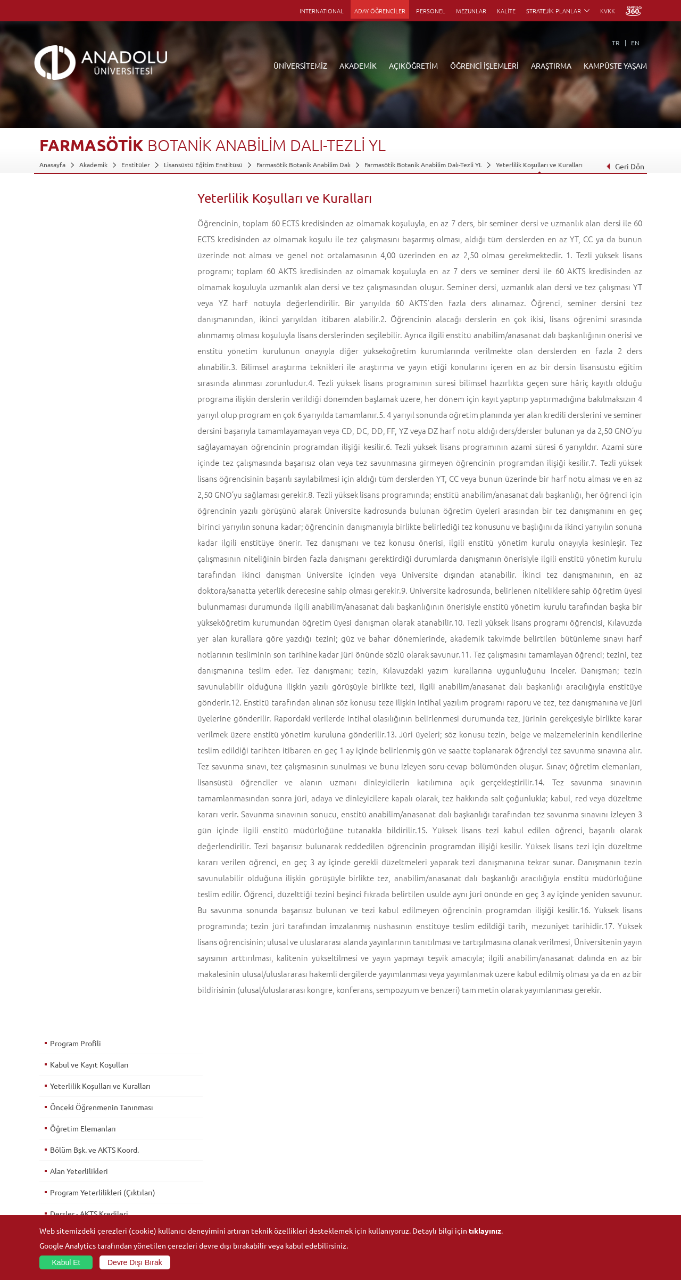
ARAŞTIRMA (551, 65)
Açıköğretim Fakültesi (270, 1127)
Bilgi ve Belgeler (63, 1189)
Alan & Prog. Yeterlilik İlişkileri (99, 393)
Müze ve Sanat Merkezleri (576, 1152)
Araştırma (253, 1152)
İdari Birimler (58, 1140)
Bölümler (52, 1152)
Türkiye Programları (268, 1140)
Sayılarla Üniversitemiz (71, 1127)
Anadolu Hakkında (65, 1115)
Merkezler (454, 1127)
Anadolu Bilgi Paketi (368, 1140)
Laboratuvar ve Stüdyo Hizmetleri (488, 1201)
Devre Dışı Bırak (134, 1262)
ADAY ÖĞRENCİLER (379, 10)
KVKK (607, 10)
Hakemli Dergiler (463, 1164)
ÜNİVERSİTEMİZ (300, 65)
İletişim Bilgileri (61, 1213)
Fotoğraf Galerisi (563, 1213)
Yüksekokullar (159, 1152)
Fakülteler (153, 1115)
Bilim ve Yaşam (460, 1213)
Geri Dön (625, 166)
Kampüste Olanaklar (568, 1201)
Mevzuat (51, 1201)
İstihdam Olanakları (81, 500)
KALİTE (506, 10)
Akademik (93, 164)
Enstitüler (135, 164)
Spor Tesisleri (558, 1164)
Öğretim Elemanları (82, 287)
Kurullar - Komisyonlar (71, 1164)
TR (616, 42)
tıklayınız (485, 1230)
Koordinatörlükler (465, 1140)
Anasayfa (52, 164)
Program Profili (75, 202)
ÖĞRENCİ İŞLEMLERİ (484, 65)
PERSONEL (430, 10)
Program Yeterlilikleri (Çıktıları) (102, 351)
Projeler (451, 1152)
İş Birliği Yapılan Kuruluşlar (77, 1176)
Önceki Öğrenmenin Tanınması (101, 265)
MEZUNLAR (471, 10)
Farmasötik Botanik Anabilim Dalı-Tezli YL (423, 164)
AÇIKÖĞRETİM (413, 65)
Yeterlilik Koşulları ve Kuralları (539, 164)
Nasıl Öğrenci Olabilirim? (274, 1176)
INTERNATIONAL (322, 10)
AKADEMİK (358, 65)
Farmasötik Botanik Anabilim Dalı (303, 164)
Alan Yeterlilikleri (78, 329)
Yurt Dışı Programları (269, 1164)
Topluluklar (555, 1176)
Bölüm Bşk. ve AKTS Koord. (93, 308)
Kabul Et (66, 1262)
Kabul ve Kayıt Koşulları (88, 223)
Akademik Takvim (264, 1189)
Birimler (451, 1115)
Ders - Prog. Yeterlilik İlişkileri (98, 415)
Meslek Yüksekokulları (171, 1140)
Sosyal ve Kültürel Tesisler (576, 1115)
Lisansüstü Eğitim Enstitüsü (203, 164)
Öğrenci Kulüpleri (565, 1189)
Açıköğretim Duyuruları (273, 1115)
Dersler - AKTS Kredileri (88, 372)
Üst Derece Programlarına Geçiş (102, 478)
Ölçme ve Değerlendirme (91, 436)
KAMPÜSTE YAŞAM (615, 65)
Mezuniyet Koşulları (83, 457)
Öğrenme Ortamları (267, 1201)
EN (635, 42)
